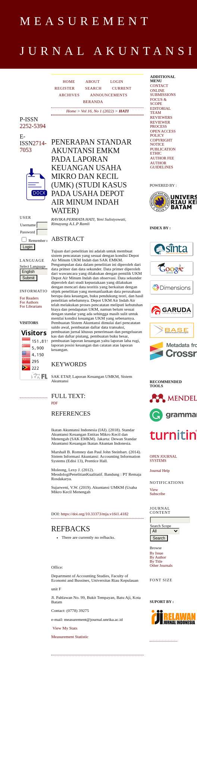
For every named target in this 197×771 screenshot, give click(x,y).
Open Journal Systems (163, 458)
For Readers (29, 298)
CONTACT (159, 86)
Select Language (33, 266)
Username (28, 225)
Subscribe (157, 494)
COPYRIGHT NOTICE (161, 142)
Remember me (39, 241)
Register (64, 88)
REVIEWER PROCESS (160, 124)
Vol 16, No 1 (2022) (97, 111)
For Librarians (31, 306)
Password (27, 232)
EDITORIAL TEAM (160, 110)
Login (116, 82)
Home (69, 82)
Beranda (93, 102)
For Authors (29, 302)
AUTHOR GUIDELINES (161, 165)
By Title (156, 561)
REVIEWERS (161, 117)
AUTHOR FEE (162, 158)
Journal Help (159, 471)
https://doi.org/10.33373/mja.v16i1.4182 (94, 514)
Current (121, 88)
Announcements (108, 95)
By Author (158, 557)
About (92, 82)
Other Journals (161, 565)
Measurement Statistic (69, 636)
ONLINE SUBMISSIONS (163, 92)
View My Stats (65, 628)
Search (93, 88)
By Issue (156, 553)
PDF (54, 403)
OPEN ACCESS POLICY (162, 133)
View (154, 490)
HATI (124, 111)
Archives (69, 95)
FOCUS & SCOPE (158, 101)
